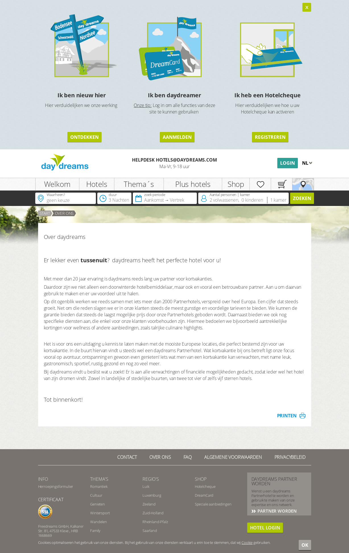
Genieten (97, 504)
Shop (236, 184)
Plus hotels (192, 184)
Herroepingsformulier (55, 486)
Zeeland (149, 504)
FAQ (187, 457)
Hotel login (265, 528)
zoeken (302, 198)
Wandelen (98, 521)
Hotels (96, 184)
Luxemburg (152, 495)
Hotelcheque (205, 486)
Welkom (57, 184)
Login (287, 163)
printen (287, 415)
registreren (270, 137)
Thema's (99, 479)
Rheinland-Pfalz (155, 521)
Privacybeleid (289, 457)
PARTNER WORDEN (277, 511)
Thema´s (139, 184)
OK (304, 545)
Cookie (247, 542)
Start (45, 213)
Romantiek (99, 486)
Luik (146, 486)
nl (305, 163)
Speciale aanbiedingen (213, 504)
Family (95, 530)
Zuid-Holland (153, 512)
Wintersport (100, 512)
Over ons (160, 457)
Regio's (151, 479)
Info (43, 479)
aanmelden (177, 137)
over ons (64, 213)
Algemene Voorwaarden (233, 457)
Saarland (150, 530)
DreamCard (204, 495)
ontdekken (84, 137)
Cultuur (96, 495)
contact (127, 457)
